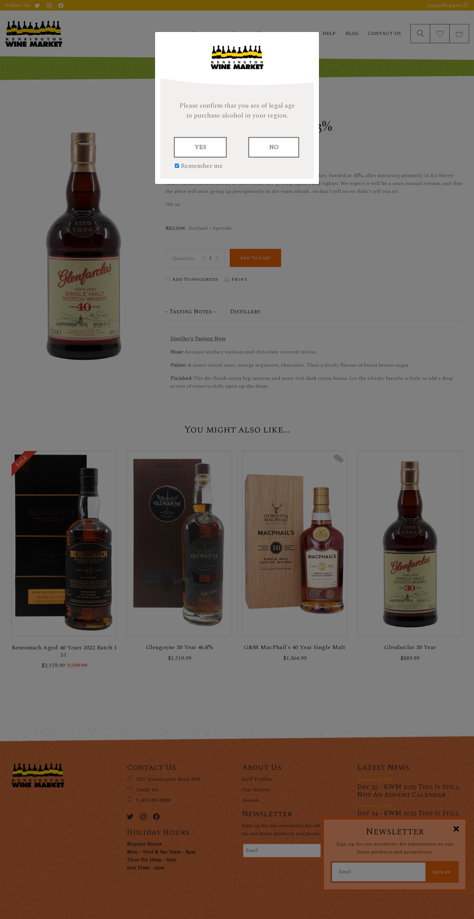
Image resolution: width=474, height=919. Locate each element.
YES (200, 147)
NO (273, 147)
